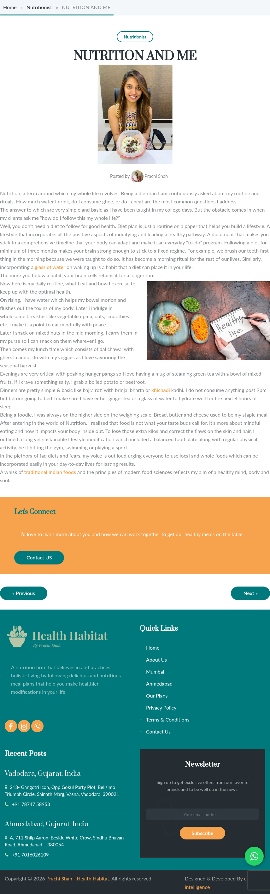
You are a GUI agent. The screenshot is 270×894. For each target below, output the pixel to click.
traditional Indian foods (50, 470)
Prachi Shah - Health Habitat (77, 876)
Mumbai (155, 669)
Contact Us (158, 729)
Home (10, 7)
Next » (250, 591)
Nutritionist (39, 7)
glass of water (50, 265)
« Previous (23, 591)
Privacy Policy (161, 705)
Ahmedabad (159, 681)
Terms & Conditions (168, 717)
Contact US (39, 555)
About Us (156, 657)
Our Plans (156, 693)
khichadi (160, 388)
